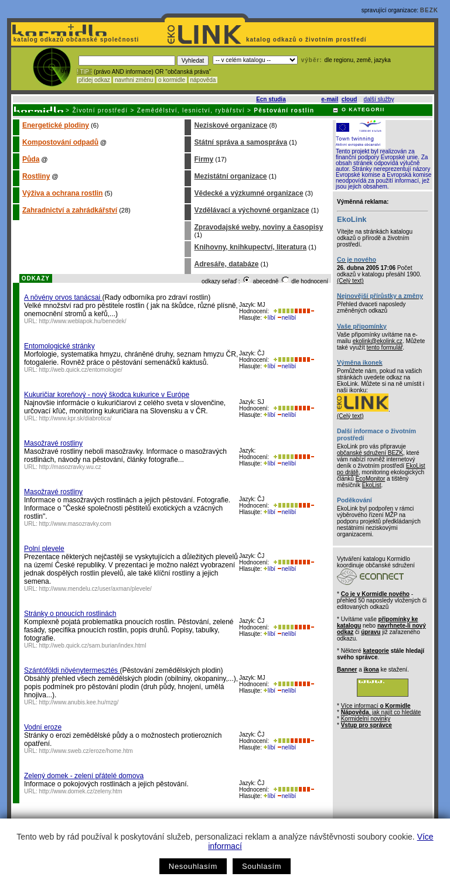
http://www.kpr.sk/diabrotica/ (75, 418)
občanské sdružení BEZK (370, 453)
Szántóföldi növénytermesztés (72, 670)
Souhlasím (261, 866)
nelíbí (286, 317)
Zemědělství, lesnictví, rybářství (191, 110)
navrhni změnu (134, 80)
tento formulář (385, 347)
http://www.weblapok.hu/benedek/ (83, 321)
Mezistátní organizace (230, 176)
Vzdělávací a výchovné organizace (251, 210)
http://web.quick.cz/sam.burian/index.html (92, 645)
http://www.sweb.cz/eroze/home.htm (86, 751)
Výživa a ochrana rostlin (62, 193)
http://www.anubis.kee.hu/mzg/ (79, 702)
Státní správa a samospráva (240, 142)
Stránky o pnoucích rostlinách (70, 614)
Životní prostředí (100, 110)
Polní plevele (44, 549)
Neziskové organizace (230, 125)
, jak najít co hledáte (381, 712)
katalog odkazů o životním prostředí (307, 39)
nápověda (203, 80)
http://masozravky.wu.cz (70, 467)
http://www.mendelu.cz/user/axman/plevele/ (95, 588)
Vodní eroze (43, 727)
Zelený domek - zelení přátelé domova (84, 776)
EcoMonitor (371, 478)
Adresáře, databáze (226, 264)
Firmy (203, 159)
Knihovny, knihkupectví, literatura (250, 247)
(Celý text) (350, 281)
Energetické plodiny (55, 125)
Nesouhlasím (193, 866)
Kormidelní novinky (365, 718)
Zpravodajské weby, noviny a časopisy (258, 227)
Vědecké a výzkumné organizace (248, 193)
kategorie (375, 651)
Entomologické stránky (59, 346)
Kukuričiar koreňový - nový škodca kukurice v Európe (106, 395)
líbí (269, 317)
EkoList (371, 485)
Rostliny (36, 176)
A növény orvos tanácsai (63, 297)
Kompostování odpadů (60, 142)
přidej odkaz (94, 80)
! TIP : (84, 72)
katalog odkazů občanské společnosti (75, 39)
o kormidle (171, 80)
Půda (30, 159)
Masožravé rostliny (53, 443)
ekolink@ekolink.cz (378, 341)
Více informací (376, 706)
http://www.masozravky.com (75, 524)
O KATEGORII (363, 109)
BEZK (429, 10)
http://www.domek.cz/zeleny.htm (80, 791)
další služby (379, 99)
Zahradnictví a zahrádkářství (69, 210)
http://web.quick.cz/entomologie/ (80, 370)
